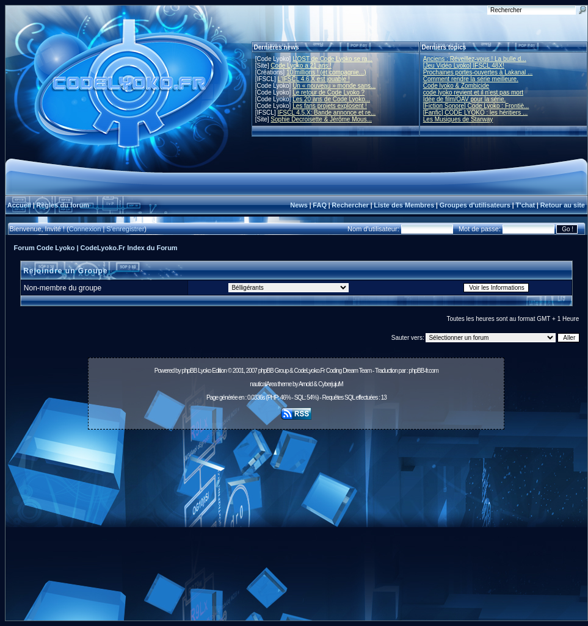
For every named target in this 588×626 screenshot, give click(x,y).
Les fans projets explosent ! (329, 106)
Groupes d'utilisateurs (475, 205)
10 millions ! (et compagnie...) (326, 72)
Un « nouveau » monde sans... (334, 85)
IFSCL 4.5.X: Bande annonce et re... (326, 112)
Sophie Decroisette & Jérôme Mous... (321, 119)
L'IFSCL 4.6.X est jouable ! (313, 79)
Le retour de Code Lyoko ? (328, 92)
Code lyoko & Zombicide (456, 85)
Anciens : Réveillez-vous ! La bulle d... (474, 59)
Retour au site (562, 205)
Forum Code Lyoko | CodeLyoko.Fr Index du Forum (96, 247)
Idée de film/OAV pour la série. (464, 99)
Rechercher (350, 205)
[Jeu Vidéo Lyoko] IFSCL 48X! (463, 65)
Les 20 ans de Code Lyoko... (331, 99)
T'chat (525, 205)
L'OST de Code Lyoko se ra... (332, 59)
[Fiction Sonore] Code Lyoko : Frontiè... (476, 106)
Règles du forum (62, 205)
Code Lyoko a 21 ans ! (301, 65)
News (299, 205)
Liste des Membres (404, 205)
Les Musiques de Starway (458, 119)
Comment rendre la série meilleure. (470, 79)
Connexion (85, 228)
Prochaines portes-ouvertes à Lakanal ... (478, 72)
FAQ (320, 205)
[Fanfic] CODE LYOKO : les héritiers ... (475, 112)
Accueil (19, 205)
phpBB (189, 370)
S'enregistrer (125, 228)
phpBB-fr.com (423, 370)
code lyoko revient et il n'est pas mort (473, 92)
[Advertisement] (296, 528)
